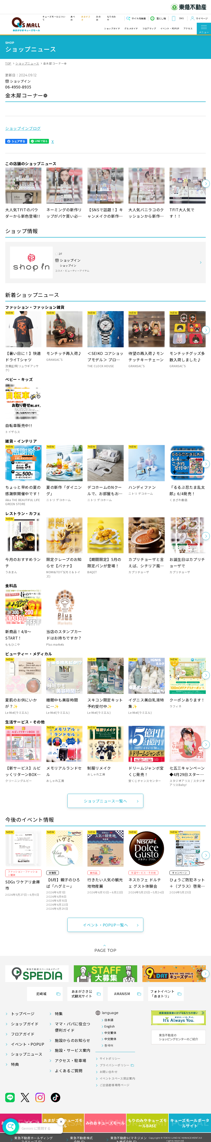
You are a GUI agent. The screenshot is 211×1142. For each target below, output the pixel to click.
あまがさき (85, 18)
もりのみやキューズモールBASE (148, 1123)
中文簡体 (110, 1039)
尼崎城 (41, 993)
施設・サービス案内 (72, 1050)
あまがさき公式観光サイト (81, 993)
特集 (59, 1013)
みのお (98, 18)
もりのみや (111, 18)
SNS (181, 18)
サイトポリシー (110, 1058)
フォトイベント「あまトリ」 (162, 993)
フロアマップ (149, 28)
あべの (72, 18)
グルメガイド (131, 28)
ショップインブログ (23, 128)
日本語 (108, 1020)
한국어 (108, 1045)
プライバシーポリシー (115, 1065)
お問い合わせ (109, 1072)
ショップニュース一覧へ (105, 801)
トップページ (23, 1013)
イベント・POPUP (169, 28)
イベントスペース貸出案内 (117, 1078)
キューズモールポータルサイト (189, 1123)
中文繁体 (110, 1033)
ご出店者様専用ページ (115, 1085)
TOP (8, 63)
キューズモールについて (53, 18)
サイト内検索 (138, 18)
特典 (15, 1064)
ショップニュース (27, 63)
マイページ (202, 18)
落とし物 (161, 18)
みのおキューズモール (105, 1123)
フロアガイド (23, 1034)
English (109, 1026)
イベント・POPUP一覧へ (105, 925)
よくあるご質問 (68, 1070)
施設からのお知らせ (72, 1040)
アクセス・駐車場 (70, 1060)
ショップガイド (112, 28)
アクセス (188, 28)
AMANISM (122, 993)
